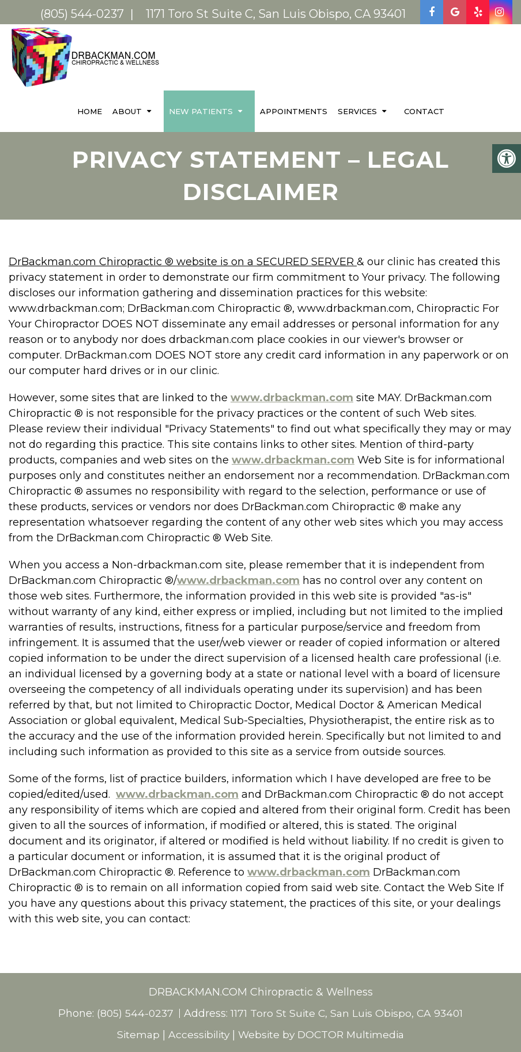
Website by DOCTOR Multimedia (323, 1034)
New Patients (201, 110)
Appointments (293, 110)
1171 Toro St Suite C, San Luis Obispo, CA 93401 (347, 1012)
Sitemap (134, 1034)
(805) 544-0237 (133, 1012)
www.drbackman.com (292, 397)
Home (89, 110)
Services (357, 110)
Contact (424, 110)
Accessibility (196, 1034)
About (127, 110)
